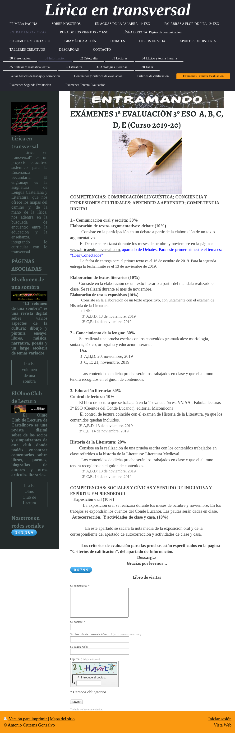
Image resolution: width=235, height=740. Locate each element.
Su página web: (79, 646)
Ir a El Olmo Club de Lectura (29, 494)
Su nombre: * (78, 621)
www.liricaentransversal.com (95, 249)
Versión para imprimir (26, 719)
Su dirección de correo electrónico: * (105, 634)
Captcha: (85, 659)
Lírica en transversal (117, 9)
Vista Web (222, 725)
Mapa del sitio (62, 719)
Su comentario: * (80, 586)
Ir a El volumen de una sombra (29, 372)
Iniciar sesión (219, 719)
